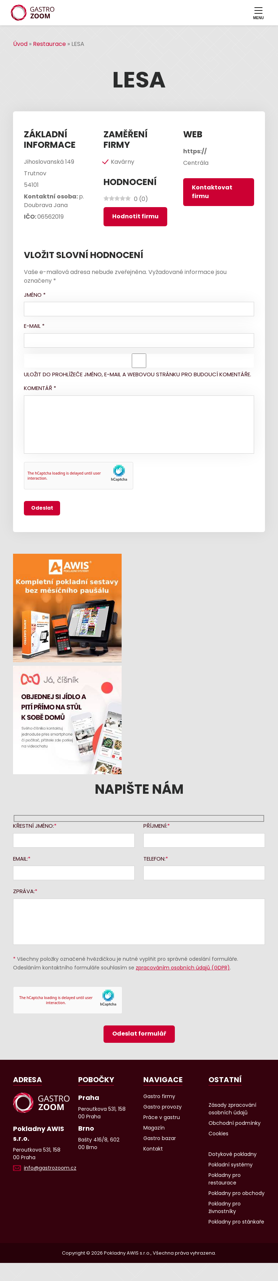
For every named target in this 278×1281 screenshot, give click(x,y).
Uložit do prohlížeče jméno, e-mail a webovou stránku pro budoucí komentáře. (137, 374)
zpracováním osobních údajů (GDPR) (183, 967)
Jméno (35, 295)
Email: (20, 858)
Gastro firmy (159, 1096)
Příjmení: (155, 826)
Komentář (40, 388)
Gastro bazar (159, 1138)
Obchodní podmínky (234, 1123)
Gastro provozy (162, 1106)
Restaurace (49, 44)
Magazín (154, 1127)
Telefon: (154, 858)
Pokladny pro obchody (236, 1193)
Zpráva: (24, 891)
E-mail (34, 326)
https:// (195, 151)
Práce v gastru (161, 1117)
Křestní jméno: (33, 826)
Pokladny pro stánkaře (236, 1221)
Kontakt (153, 1148)
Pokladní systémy (230, 1164)
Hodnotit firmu (135, 216)
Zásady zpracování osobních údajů (232, 1108)
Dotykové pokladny (232, 1154)
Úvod (20, 44)
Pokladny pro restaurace (224, 1178)
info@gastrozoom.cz (50, 1167)
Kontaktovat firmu (212, 191)
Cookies (218, 1133)
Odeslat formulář (139, 1033)
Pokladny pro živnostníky (224, 1207)
